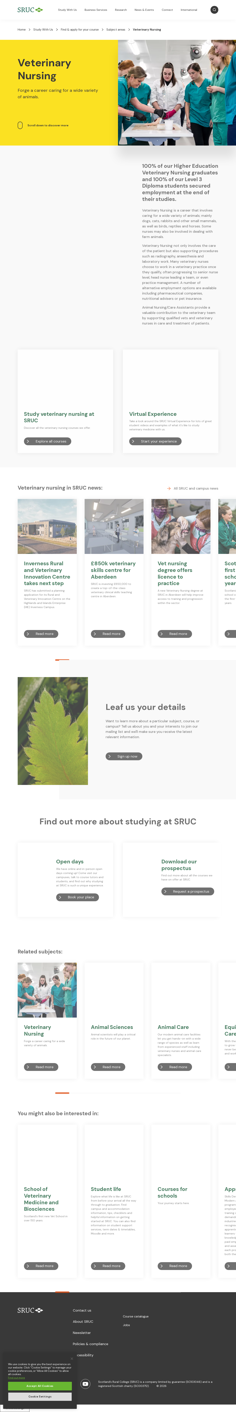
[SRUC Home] (31, 9)
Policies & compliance (90, 1344)
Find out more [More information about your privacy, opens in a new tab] (16, 1377)
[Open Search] (214, 10)
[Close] (72, 1358)
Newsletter (82, 1332)
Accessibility (83, 1355)
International (189, 10)
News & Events (144, 10)
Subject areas (115, 30)
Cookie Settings (40, 1396)
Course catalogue (136, 1316)
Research (121, 10)
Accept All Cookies (40, 1386)
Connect (167, 10)
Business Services (96, 10)
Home (22, 30)
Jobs (126, 1325)
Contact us (82, 1310)
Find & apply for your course (80, 30)
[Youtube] (85, 1384)
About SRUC (83, 1321)
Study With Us (67, 10)
